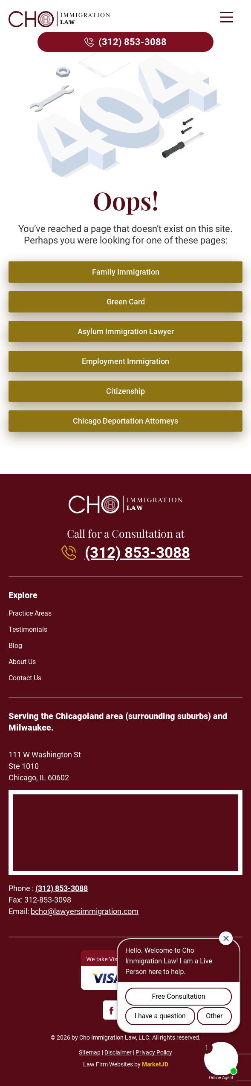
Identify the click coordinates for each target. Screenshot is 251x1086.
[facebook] (112, 1010)
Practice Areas (30, 613)
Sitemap (90, 1052)
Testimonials (28, 629)
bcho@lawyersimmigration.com (84, 911)
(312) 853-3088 (132, 42)
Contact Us (25, 678)
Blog (15, 646)
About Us (22, 662)
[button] (226, 18)
